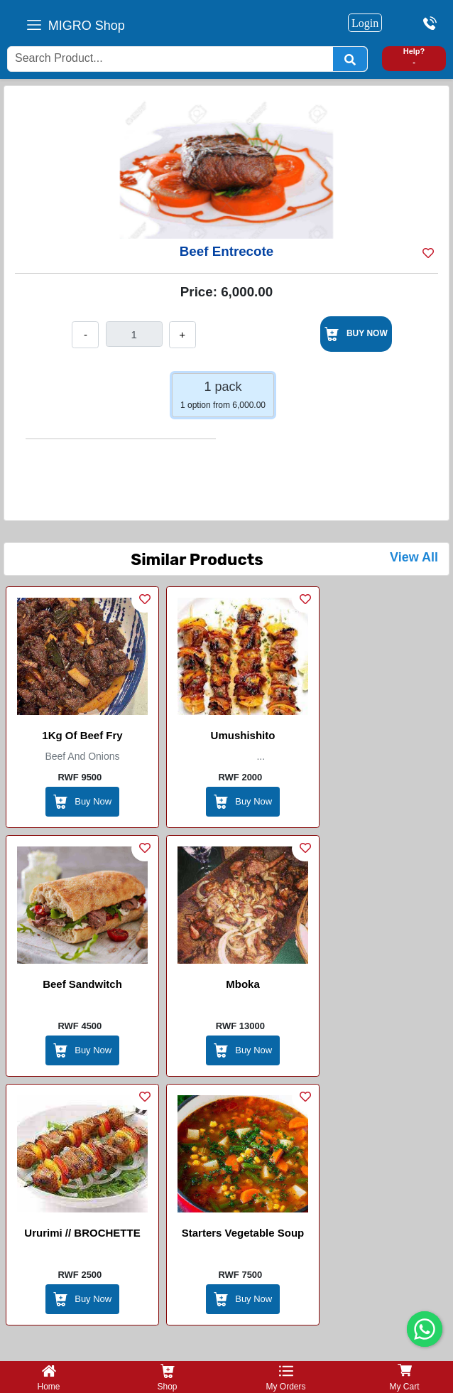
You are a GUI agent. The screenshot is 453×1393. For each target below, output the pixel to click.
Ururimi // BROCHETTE (82, 1233)
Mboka (243, 984)
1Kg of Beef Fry (82, 735)
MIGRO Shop (86, 25)
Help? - (414, 56)
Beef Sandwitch (82, 984)
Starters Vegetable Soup (243, 1233)
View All (414, 557)
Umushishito (243, 735)
